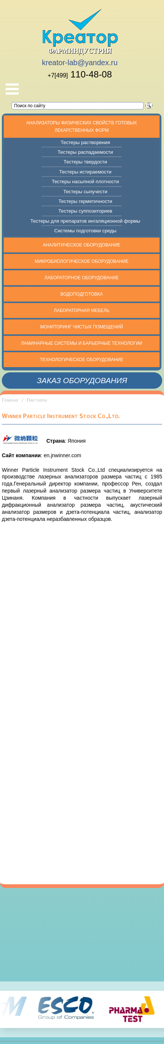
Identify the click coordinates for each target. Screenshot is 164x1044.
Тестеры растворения (85, 142)
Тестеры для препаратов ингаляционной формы (85, 221)
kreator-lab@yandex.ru (80, 62)
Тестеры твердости (85, 162)
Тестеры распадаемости (85, 152)
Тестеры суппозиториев (85, 211)
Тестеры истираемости (85, 172)
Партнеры (37, 400)
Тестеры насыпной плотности (85, 181)
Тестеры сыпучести (85, 191)
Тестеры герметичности (85, 201)
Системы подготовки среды (85, 230)
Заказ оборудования (82, 380)
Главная (10, 400)
